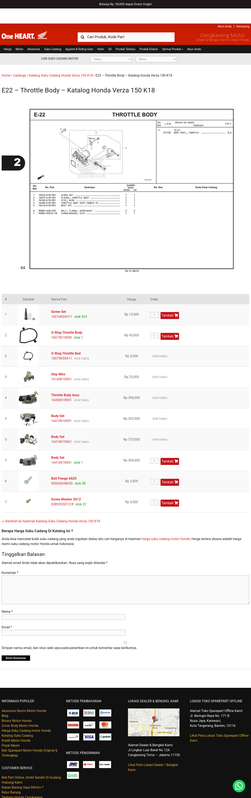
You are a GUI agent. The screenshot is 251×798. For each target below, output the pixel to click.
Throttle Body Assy (65, 380)
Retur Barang (11, 777)
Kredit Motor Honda (16, 725)
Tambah (170, 300)
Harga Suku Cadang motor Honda (26, 716)
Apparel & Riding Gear (79, 34)
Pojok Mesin (11, 730)
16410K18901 (61, 406)
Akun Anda (225, 11)
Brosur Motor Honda (17, 706)
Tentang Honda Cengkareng (22, 782)
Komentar (10, 558)
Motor (19, 34)
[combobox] (126, 22)
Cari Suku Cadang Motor (59, 43)
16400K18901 (61, 385)
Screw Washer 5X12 (66, 484)
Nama (7, 597)
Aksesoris (33, 34)
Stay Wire (58, 359)
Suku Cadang (52, 34)
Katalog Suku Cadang (17, 720)
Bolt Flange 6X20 (63, 463)
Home (6, 60)
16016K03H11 (61, 302)
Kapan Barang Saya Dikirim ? (22, 772)
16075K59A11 (61, 343)
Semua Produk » (172, 34)
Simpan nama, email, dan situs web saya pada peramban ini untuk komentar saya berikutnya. (69, 633)
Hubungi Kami (12, 767)
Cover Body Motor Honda (20, 711)
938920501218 (62, 489)
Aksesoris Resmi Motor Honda (24, 696)
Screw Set (58, 297)
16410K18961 (61, 427)
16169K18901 (61, 364)
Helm (100, 34)
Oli (109, 34)
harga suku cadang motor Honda (166, 524)
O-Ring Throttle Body (66, 317)
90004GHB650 (62, 468)
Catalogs (19, 60)
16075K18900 (61, 322)
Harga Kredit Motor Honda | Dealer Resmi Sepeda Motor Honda (31, 21)
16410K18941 (61, 447)
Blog (5, 701)
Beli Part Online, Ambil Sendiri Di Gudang (31, 762)
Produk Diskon (149, 34)
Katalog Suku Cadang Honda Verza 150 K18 (61, 60)
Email (7, 612)
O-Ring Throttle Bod (66, 338)
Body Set (57, 401)
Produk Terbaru (125, 34)
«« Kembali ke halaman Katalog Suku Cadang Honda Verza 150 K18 (51, 506)
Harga (8, 34)
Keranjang (243, 11)
